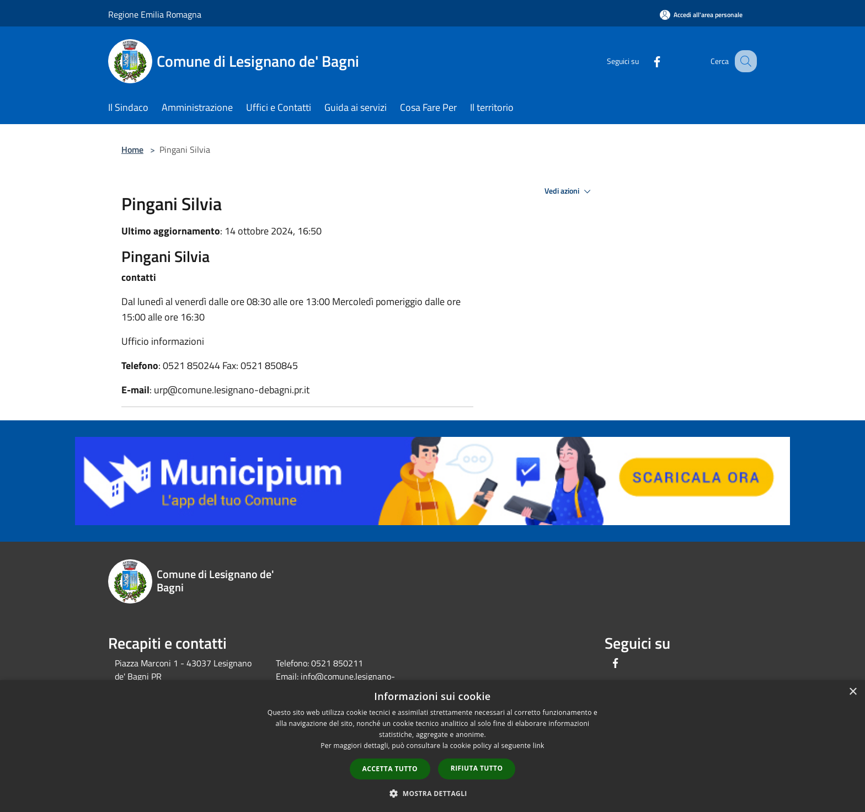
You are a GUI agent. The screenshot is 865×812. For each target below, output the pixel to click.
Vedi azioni (569, 191)
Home (132, 149)
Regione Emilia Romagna (154, 14)
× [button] (852, 692)
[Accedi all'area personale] (701, 15)
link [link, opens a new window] (538, 745)
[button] (432, 793)
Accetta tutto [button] (390, 768)
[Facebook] (645, 61)
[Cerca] (743, 61)
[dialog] (432, 746)
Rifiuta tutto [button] (477, 768)
